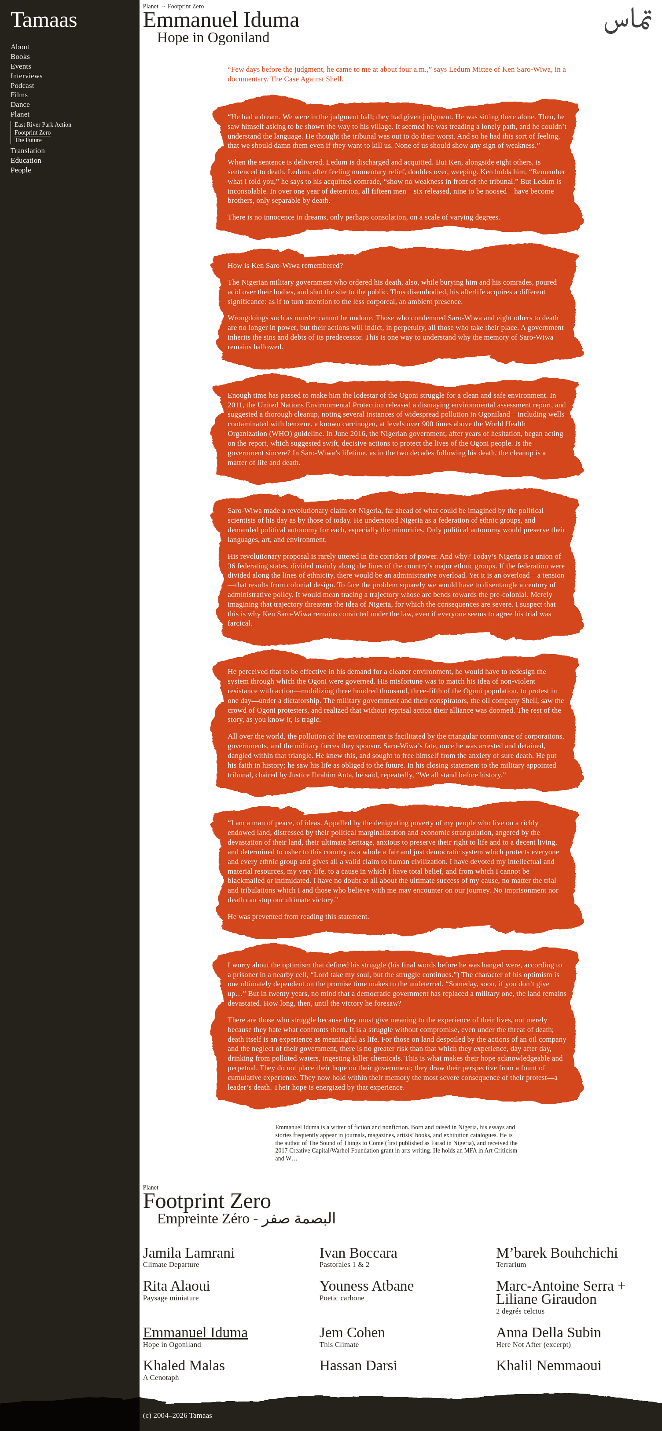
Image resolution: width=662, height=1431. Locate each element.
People (21, 170)
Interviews (27, 76)
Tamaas (44, 19)
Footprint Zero (33, 132)
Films (19, 95)
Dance (20, 104)
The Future (28, 140)
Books (20, 56)
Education (26, 160)
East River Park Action (43, 124)
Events (21, 66)
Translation (28, 150)
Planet (20, 114)
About (20, 47)
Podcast (22, 85)
